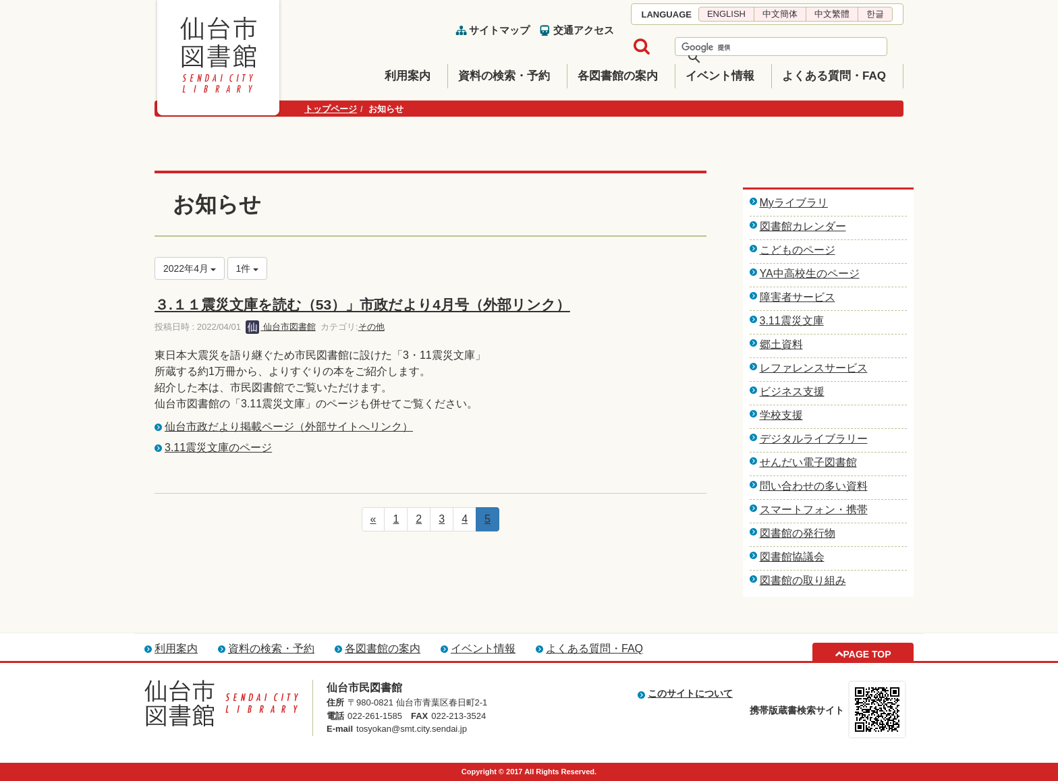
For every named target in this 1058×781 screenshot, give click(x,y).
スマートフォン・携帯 (814, 509)
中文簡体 (780, 14)
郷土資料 (781, 344)
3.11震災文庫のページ (218, 447)
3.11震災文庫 (792, 320)
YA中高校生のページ (810, 273)
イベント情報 (720, 75)
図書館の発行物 (797, 533)
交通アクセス (583, 30)
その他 (371, 327)
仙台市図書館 (281, 327)
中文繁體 (832, 14)
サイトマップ (499, 30)
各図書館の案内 (618, 75)
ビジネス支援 (792, 391)
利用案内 (407, 75)
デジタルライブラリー (814, 438)
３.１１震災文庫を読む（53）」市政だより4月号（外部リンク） (362, 304)
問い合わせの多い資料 (814, 486)
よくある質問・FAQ (834, 75)
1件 (247, 268)
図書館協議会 (792, 556)
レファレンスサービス (814, 368)
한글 (875, 14)
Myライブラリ (794, 202)
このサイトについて (690, 693)
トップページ (330, 109)
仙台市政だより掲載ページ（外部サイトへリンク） (289, 426)
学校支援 (781, 415)
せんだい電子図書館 (808, 462)
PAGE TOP (867, 654)
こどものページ (797, 250)
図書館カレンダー (803, 226)
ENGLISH (726, 14)
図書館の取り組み (803, 580)
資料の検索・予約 (504, 75)
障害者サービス (797, 297)
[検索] (763, 47)
